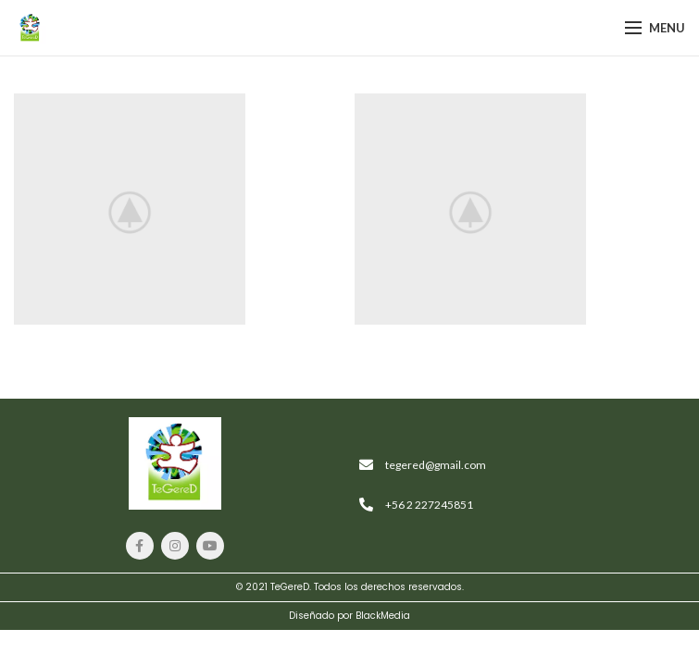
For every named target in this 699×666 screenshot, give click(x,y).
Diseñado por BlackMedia (349, 616)
